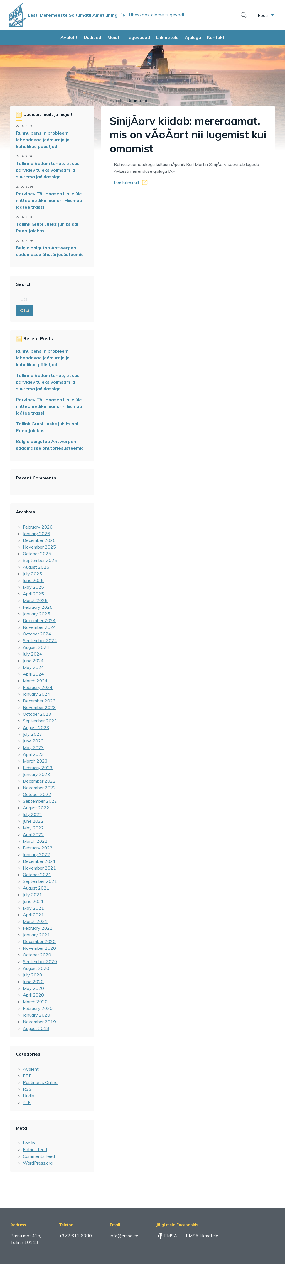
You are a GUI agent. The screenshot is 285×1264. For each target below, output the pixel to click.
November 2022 (39, 787)
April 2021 (33, 914)
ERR (27, 1075)
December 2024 (39, 620)
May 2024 (33, 667)
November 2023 (39, 707)
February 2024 (38, 687)
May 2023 (33, 747)
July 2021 (32, 894)
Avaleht (69, 37)
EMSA (166, 1235)
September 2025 (40, 560)
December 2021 (39, 861)
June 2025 (33, 580)
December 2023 (39, 700)
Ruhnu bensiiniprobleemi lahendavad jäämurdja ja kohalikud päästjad (43, 139)
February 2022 (38, 848)
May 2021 (33, 908)
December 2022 (39, 781)
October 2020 (37, 955)
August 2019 (36, 1028)
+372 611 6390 (75, 1235)
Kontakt (216, 37)
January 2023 (36, 774)
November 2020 (39, 948)
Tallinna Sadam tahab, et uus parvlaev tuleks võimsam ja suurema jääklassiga (48, 169)
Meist (113, 37)
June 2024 (33, 660)
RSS (27, 1089)
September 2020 (40, 961)
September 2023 (40, 721)
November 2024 (39, 627)
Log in (29, 1143)
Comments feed (39, 1156)
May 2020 (33, 988)
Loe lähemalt (126, 182)
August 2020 (36, 968)
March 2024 (35, 680)
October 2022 (37, 794)
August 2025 (36, 567)
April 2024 (33, 674)
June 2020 (33, 981)
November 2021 (39, 868)
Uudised (92, 37)
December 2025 (39, 540)
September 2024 (40, 640)
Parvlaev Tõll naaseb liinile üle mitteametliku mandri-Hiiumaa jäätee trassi (49, 200)
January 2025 (36, 614)
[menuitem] (266, 15)
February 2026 (38, 527)
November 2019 (39, 1021)
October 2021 (37, 874)
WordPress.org (38, 1163)
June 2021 (33, 901)
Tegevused (138, 37)
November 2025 (39, 547)
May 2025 (33, 587)
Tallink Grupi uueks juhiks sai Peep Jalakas (47, 227)
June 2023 (33, 741)
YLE (27, 1102)
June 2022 (33, 821)
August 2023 (36, 727)
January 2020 (36, 1015)
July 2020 (32, 975)
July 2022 (32, 814)
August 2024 (36, 647)
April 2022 (33, 834)
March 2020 (35, 1001)
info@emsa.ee (124, 1235)
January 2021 (36, 934)
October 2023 (37, 714)
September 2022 (40, 801)
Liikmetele (167, 37)
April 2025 (33, 593)
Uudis (28, 1096)
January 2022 (36, 854)
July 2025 (32, 573)
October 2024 (37, 634)
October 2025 (37, 553)
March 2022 (35, 841)
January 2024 (36, 694)
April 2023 (33, 754)
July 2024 (32, 654)
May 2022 (33, 828)
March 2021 (35, 921)
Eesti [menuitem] (263, 15)
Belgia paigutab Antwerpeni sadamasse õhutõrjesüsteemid (50, 251)
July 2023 (32, 734)
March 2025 (35, 600)
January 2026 (36, 533)
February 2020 (38, 1008)
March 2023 (35, 761)
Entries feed (35, 1149)
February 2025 (38, 607)
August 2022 (36, 807)
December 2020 (39, 941)
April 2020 (33, 995)
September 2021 (40, 881)
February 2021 (38, 928)
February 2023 (38, 767)
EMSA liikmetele (198, 1235)
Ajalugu (193, 37)
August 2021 (36, 888)
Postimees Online (40, 1082)
